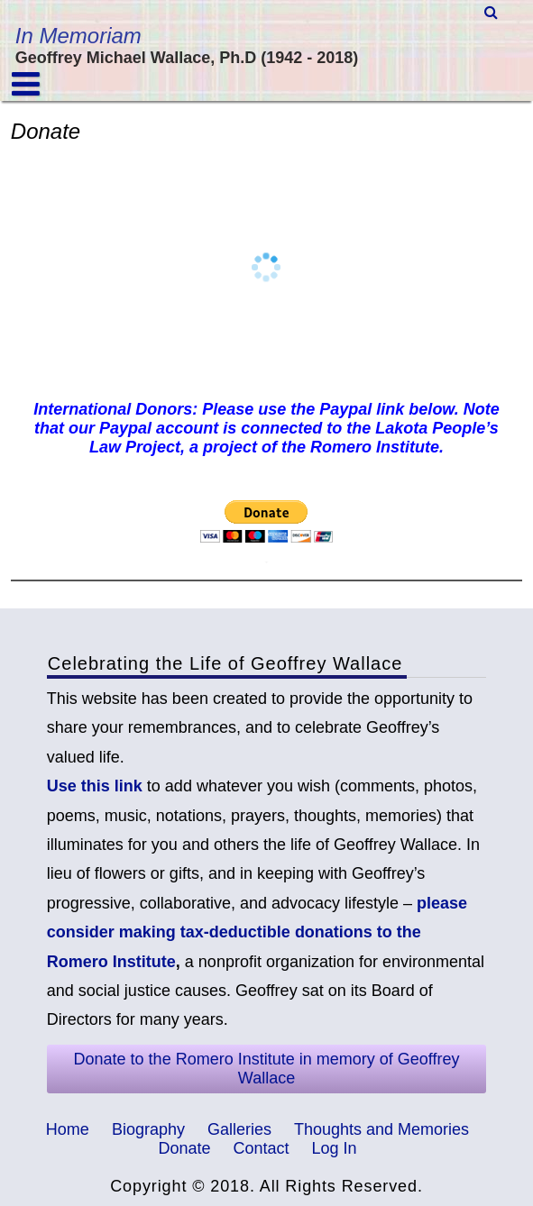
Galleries (239, 1129)
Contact (261, 1148)
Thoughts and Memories (381, 1129)
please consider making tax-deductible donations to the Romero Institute (257, 932)
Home (67, 1129)
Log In (334, 1148)
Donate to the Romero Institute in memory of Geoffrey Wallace (267, 1068)
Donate (184, 1148)
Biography (148, 1129)
